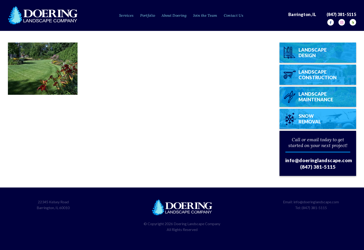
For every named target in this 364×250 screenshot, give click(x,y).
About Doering (174, 15)
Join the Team (205, 15)
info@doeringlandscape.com (318, 160)
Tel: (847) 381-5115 (311, 207)
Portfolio (147, 15)
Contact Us (233, 15)
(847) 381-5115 (317, 167)
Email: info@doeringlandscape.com (311, 202)
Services (126, 15)
